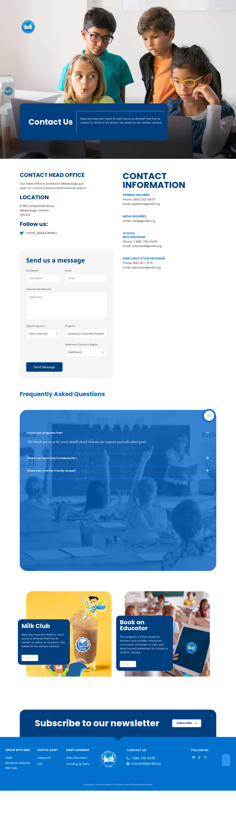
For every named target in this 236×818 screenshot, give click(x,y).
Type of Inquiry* (35, 351)
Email (68, 295)
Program (70, 351)
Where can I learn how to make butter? (52, 483)
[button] (118, 458)
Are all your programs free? (45, 458)
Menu (210, 416)
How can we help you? (38, 314)
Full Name (32, 295)
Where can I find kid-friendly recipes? (51, 496)
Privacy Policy (89, 812)
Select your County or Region (81, 369)
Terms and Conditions (103, 812)
